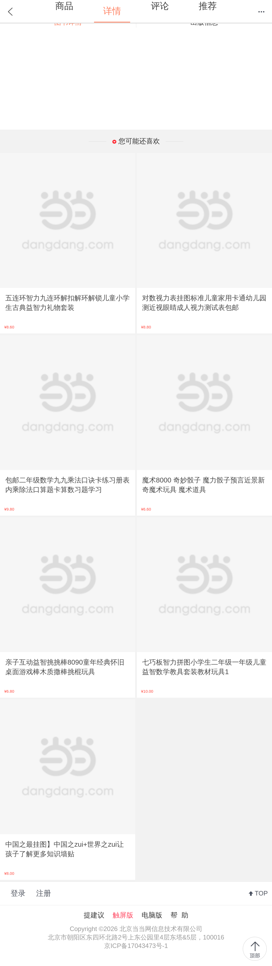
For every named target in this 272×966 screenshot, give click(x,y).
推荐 (208, 6)
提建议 (94, 915)
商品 (64, 6)
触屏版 (123, 915)
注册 (43, 893)
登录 (18, 893)
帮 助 (179, 915)
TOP (261, 893)
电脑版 (152, 915)
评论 (160, 6)
